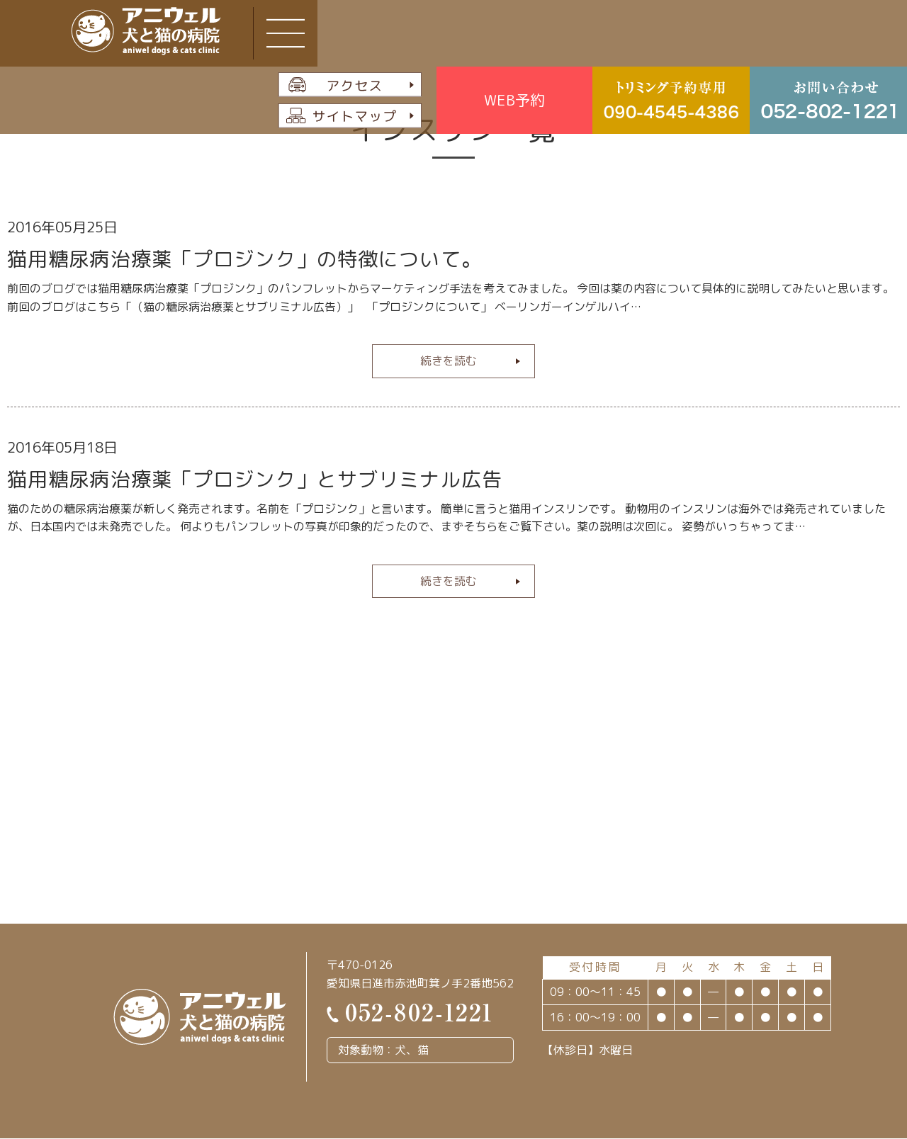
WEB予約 (514, 99)
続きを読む (448, 360)
